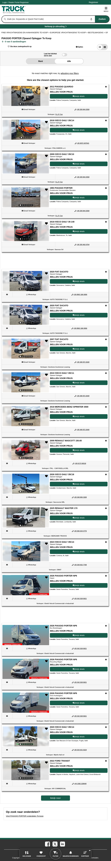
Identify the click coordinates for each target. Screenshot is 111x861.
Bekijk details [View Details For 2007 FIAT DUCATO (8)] (79, 349)
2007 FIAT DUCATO (59, 339)
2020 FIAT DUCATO (59, 272)
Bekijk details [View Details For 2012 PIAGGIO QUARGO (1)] (79, 96)
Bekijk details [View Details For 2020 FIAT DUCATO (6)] (79, 281)
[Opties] (106, 86)
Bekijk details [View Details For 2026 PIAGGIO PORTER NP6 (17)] (79, 669)
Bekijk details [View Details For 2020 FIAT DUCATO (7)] (79, 315)
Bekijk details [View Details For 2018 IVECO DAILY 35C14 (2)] (79, 130)
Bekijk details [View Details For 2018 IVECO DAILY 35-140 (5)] (79, 231)
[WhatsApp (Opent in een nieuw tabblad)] (32, 294)
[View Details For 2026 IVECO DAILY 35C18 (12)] (25, 484)
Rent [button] (40, 61)
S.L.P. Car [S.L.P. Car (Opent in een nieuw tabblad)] (59, 114)
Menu (106, 9)
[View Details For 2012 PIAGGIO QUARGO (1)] (25, 96)
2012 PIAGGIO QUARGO (61, 86)
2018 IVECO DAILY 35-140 (62, 222)
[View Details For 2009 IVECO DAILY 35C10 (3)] (25, 163)
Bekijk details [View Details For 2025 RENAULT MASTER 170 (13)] (79, 518)
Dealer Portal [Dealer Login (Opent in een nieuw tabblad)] (14, 2)
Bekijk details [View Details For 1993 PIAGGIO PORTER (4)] (79, 198)
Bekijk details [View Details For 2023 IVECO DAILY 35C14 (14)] (79, 552)
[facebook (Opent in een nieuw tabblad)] (47, 844)
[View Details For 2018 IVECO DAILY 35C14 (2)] (25, 130)
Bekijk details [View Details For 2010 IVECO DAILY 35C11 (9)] (79, 383)
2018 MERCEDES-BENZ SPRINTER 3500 (69, 407)
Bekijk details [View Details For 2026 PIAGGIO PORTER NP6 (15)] (79, 585)
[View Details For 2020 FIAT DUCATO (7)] (25, 315)
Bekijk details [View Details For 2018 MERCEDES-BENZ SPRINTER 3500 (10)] (79, 416)
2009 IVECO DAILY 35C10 (62, 154)
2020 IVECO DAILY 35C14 (62, 727)
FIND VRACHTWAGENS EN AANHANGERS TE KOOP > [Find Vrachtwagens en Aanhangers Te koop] (25, 32)
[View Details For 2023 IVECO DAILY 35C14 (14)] (25, 551)
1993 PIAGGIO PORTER (61, 188)
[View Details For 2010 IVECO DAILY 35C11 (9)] (25, 382)
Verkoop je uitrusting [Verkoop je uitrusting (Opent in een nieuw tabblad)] (64, 27)
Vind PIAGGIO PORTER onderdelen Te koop (24, 816)
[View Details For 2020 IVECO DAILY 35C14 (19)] (25, 736)
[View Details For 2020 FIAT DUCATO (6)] (25, 281)
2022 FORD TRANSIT (60, 761)
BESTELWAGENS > (96, 32)
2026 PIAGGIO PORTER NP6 (63, 576)
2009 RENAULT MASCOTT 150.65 (66, 440)
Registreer (24, 2)
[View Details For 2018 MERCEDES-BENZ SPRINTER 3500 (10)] (25, 416)
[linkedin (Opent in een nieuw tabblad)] (62, 844)
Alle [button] (69, 61)
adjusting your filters (70, 73)
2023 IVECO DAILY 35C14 (62, 542)
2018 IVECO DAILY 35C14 (62, 120)
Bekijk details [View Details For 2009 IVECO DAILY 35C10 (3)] (79, 164)
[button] (79, 47)
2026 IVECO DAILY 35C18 (62, 474)
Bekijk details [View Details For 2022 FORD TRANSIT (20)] (79, 770)
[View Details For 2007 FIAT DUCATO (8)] (25, 349)
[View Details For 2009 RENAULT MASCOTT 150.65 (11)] (25, 450)
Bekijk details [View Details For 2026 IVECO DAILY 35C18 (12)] (79, 484)
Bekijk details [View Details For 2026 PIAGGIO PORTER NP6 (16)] (79, 635)
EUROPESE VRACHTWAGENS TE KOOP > (69, 32)
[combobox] (58, 19)
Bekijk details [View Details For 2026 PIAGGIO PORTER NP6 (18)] (79, 703)
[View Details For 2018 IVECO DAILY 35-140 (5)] (25, 231)
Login (4, 2)
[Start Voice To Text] (91, 19)
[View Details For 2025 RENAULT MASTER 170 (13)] (25, 517)
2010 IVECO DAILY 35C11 (62, 373)
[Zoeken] (5, 19)
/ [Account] (15, 2)
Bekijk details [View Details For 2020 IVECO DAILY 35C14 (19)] (79, 737)
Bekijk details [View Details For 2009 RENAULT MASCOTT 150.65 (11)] (79, 450)
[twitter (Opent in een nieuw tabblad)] (55, 844)
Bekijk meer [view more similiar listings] (55, 798)
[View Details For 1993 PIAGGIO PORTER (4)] (25, 197)
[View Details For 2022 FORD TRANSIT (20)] (25, 770)
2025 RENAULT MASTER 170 (63, 508)
